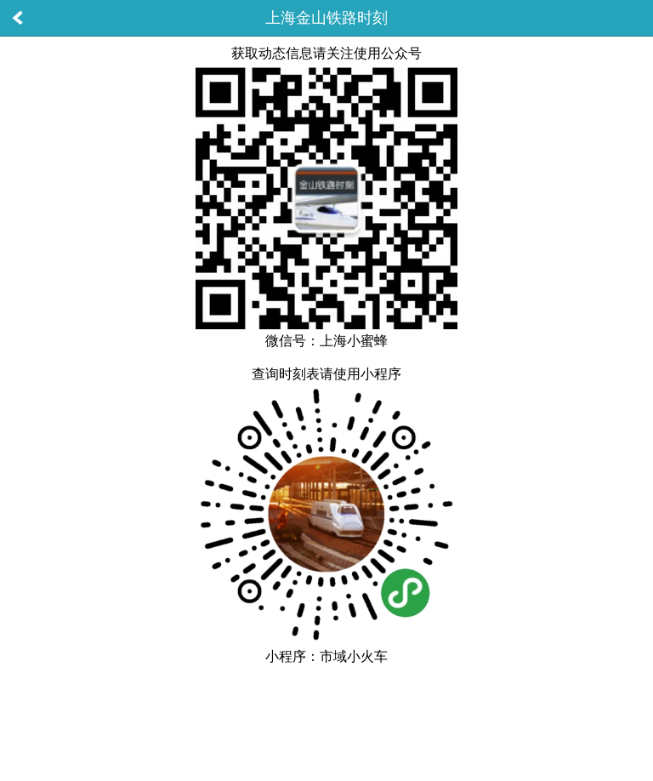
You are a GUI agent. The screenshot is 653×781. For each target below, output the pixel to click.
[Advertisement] (326, 711)
